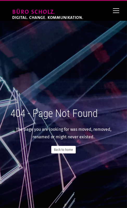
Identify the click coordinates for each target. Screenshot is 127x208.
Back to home (63, 150)
